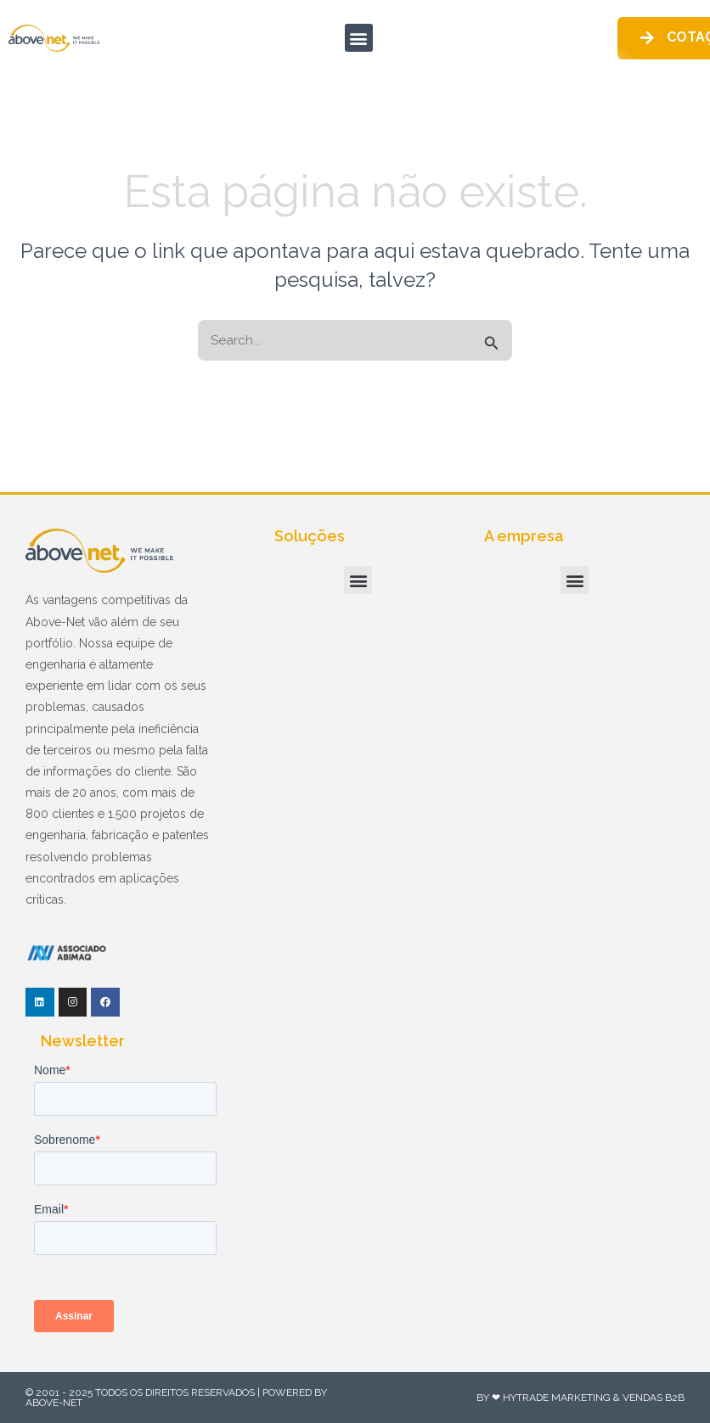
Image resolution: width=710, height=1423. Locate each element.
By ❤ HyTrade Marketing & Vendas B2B (580, 1397)
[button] (359, 39)
